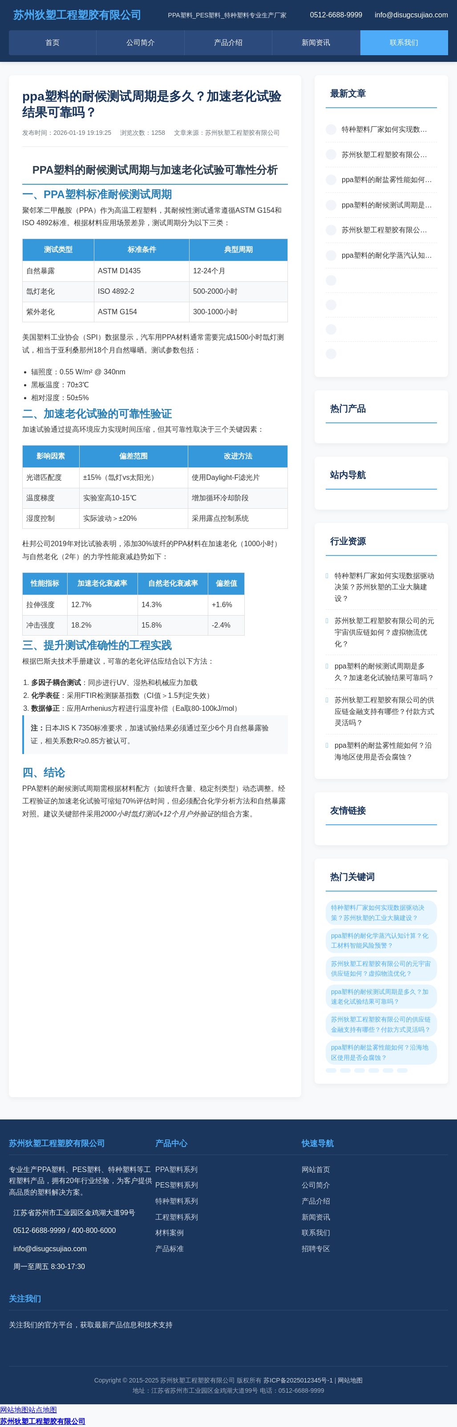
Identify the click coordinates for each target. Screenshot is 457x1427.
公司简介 (140, 42)
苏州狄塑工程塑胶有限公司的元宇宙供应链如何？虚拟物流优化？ (384, 632)
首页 (52, 42)
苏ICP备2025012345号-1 (298, 1380)
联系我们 (404, 42)
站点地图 (42, 1410)
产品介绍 (228, 42)
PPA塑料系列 (176, 1169)
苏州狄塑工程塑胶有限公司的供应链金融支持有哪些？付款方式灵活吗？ (384, 711)
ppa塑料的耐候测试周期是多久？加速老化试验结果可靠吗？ (384, 671)
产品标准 (169, 1249)
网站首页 (316, 1169)
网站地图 (350, 1380)
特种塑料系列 (176, 1201)
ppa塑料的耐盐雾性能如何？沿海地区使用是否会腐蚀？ (383, 751)
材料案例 (169, 1232)
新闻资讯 (316, 42)
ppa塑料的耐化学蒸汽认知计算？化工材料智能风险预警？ (380, 940)
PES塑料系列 (176, 1185)
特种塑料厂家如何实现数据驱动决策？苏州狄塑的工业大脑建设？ (384, 587)
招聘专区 (316, 1249)
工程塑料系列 (176, 1217)
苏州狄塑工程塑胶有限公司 (42, 1421)
